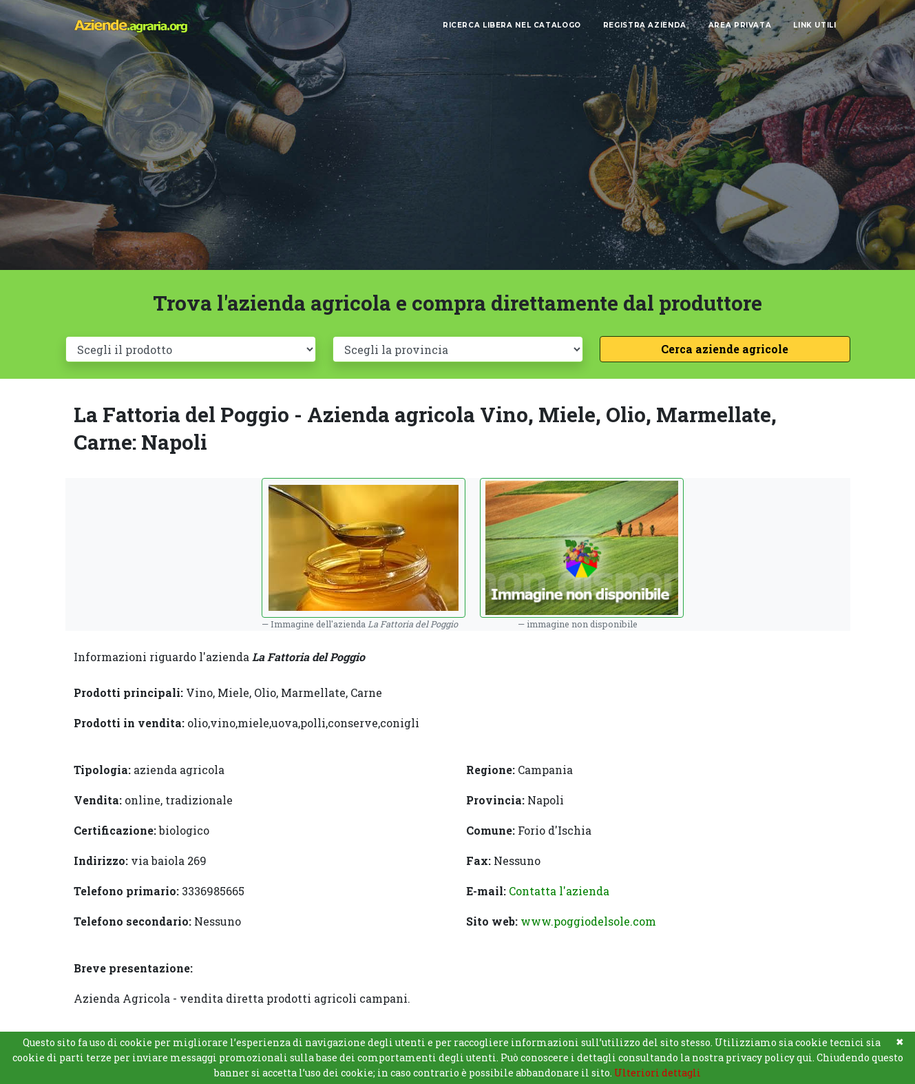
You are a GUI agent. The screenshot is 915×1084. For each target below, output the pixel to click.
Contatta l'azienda (559, 891)
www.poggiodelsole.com (588, 921)
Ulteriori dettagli (657, 1072)
